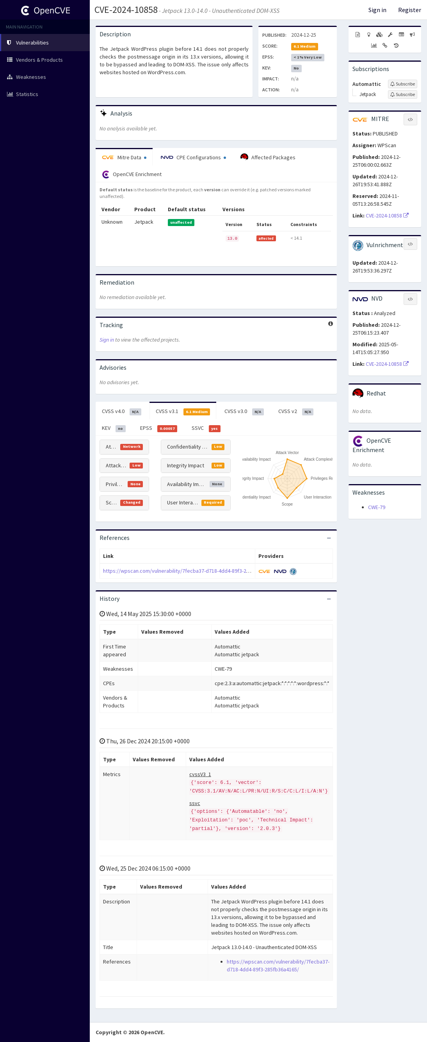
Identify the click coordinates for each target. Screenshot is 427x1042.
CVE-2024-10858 (126, 10)
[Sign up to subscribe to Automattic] (402, 84)
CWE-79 (376, 507)
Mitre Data (124, 157)
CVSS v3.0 (244, 411)
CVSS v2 (296, 411)
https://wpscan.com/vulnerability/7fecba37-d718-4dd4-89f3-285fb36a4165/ (190, 570)
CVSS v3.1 (183, 411)
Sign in (377, 10)
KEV (114, 428)
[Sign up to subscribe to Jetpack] (402, 94)
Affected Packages (267, 157)
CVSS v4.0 (121, 411)
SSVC (206, 428)
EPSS (159, 428)
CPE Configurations (193, 157)
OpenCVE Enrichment (132, 174)
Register (409, 10)
